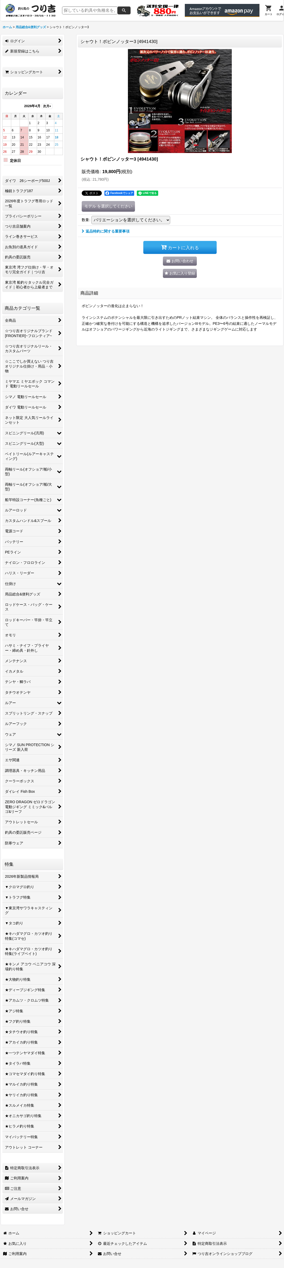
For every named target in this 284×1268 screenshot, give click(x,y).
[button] (180, 273)
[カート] (269, 10)
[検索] (124, 10)
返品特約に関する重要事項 (105, 231)
